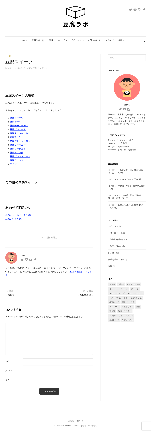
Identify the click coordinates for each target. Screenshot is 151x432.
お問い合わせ (93, 40)
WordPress (67, 426)
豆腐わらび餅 (16, 152)
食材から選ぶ (127, 320)
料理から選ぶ (51, 237)
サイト (8, 380)
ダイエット (76, 40)
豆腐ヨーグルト (18, 148)
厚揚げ (124, 302)
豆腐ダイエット (116, 316)
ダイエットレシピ (134, 293)
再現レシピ (114, 302)
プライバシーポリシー (115, 40)
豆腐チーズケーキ (19, 125)
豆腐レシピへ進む (14, 219)
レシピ (61, 40)
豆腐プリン (15, 137)
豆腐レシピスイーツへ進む (18, 215)
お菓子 (121, 284)
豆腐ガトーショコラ (20, 141)
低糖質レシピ (136, 298)
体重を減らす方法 (116, 259)
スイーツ (135, 289)
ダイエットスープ (116, 293)
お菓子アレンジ (133, 284)
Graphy (81, 426)
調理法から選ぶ (124, 311)
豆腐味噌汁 (11, 295)
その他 (13, 164)
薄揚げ (112, 311)
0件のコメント (40, 68)
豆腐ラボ (79, 421)
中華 (125, 298)
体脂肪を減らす (117, 239)
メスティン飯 (115, 298)
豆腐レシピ (114, 320)
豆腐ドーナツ (16, 118)
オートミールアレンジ (118, 289)
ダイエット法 (116, 233)
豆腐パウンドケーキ (20, 156)
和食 (132, 302)
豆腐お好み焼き (85, 295)
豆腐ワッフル (16, 160)
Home (24, 40)
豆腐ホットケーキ (19, 133)
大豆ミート (114, 307)
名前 (7, 361)
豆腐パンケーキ (18, 129)
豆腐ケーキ (15, 121)
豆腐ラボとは (38, 40)
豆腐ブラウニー (18, 145)
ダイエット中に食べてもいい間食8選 (124, 179)
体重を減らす (116, 246)
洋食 (138, 307)
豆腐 (51, 40)
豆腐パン (129, 316)
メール (8, 371)
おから (112, 284)
